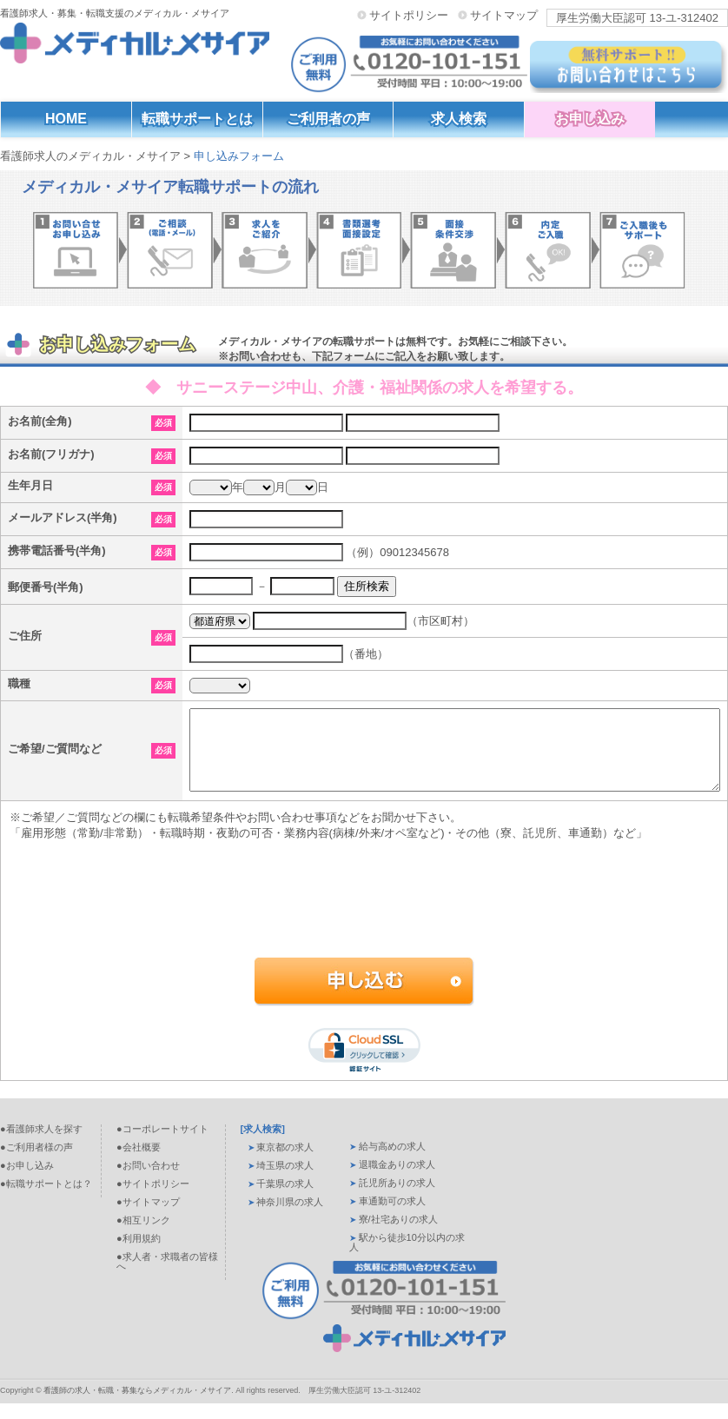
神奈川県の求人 (289, 1217)
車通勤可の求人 (392, 1216)
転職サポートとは (197, 118)
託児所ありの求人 (397, 1198)
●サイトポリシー (152, 1199)
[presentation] (361, 931)
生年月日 (30, 485)
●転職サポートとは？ (46, 1199)
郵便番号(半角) (45, 586)
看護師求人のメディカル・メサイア (90, 155)
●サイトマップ (148, 1217)
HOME (66, 118)
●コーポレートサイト (162, 1144)
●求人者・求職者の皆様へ (167, 1277)
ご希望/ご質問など (55, 756)
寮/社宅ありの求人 (398, 1235)
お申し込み (590, 118)
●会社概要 (138, 1162)
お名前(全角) (40, 421)
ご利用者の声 (328, 118)
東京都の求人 (285, 1162)
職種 (19, 683)
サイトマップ (504, 15)
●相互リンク (143, 1235)
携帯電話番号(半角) (57, 550)
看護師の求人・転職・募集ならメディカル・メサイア (137, 1406)
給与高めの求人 (392, 1162)
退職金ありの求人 (397, 1180)
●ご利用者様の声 (36, 1162)
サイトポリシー (408, 15)
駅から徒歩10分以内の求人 (407, 1258)
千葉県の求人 (285, 1199)
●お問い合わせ (148, 1181)
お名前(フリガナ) (51, 454)
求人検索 (458, 118)
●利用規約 (138, 1254)
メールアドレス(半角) (62, 517)
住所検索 (366, 586)
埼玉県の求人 (285, 1181)
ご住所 (25, 635)
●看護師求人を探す (41, 1144)
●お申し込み (27, 1181)
